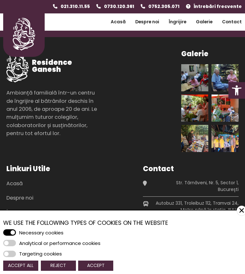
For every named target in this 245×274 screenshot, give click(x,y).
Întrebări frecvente (218, 6)
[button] (236, 90)
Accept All (20, 265)
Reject (58, 265)
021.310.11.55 (75, 6)
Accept (96, 265)
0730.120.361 (119, 6)
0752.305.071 (164, 6)
